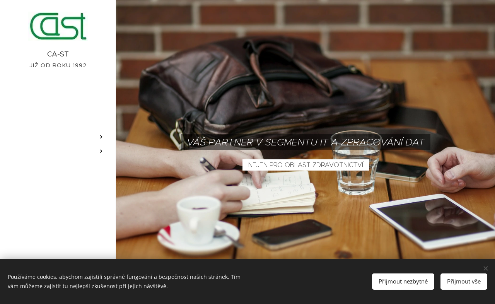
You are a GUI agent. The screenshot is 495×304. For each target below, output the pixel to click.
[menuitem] (58, 113)
